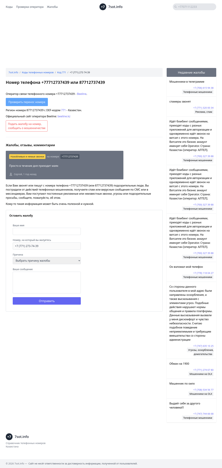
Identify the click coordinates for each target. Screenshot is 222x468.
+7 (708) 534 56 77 (203, 389)
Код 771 (61, 72)
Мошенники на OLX (201, 374)
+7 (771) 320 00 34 (203, 107)
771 (63, 110)
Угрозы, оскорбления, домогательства (201, 352)
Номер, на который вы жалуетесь (32, 240)
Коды (9, 7)
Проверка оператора (30, 7)
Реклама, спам (203, 111)
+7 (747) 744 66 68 (203, 413)
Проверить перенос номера (26, 102)
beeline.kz (64, 116)
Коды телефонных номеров (38, 72)
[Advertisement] (111, 41)
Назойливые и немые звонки (27, 156)
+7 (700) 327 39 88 (203, 156)
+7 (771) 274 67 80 (203, 369)
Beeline (82, 94)
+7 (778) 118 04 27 (203, 273)
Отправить (47, 301)
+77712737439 (70, 156)
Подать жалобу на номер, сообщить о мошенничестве (26, 126)
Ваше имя (18, 225)
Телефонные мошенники (197, 91)
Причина (18, 254)
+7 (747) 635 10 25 (203, 345)
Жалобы (52, 7)
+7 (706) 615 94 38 (203, 87)
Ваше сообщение (23, 269)
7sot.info (13, 72)
